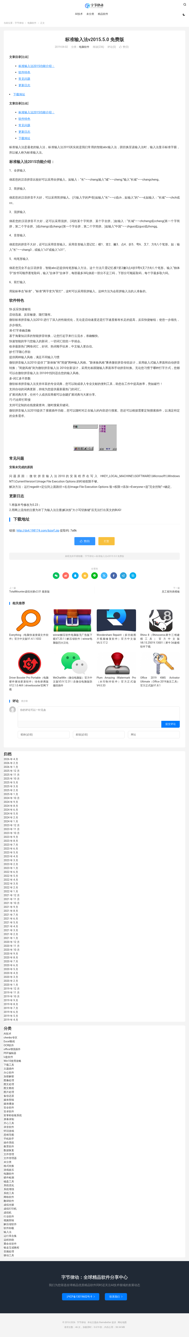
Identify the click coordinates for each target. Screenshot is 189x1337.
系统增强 (9, 1190)
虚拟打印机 (10, 1209)
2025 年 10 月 (12, 779)
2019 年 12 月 (12, 989)
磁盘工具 (9, 1182)
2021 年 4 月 (11, 927)
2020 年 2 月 (11, 981)
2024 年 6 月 (11, 810)
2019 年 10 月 (12, 997)
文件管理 (9, 1155)
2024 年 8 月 (11, 806)
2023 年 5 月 (11, 853)
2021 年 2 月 (11, 935)
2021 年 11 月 (12, 900)
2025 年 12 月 (12, 771)
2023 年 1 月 (11, 869)
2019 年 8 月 (11, 1005)
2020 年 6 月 (11, 966)
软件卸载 (9, 1229)
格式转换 (9, 1166)
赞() (124, 47)
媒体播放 (9, 1104)
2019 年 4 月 (11, 1020)
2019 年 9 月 (11, 1001)
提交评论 (170, 724)
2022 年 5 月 (11, 876)
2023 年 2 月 (11, 865)
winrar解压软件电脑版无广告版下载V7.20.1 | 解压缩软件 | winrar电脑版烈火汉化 (72, 639)
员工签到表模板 (171, 592)
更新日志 (24, 86)
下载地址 (19, 95)
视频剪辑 (9, 1221)
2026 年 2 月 (11, 763)
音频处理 (9, 1252)
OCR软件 (9, 1046)
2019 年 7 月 (11, 1009)
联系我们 (115, 1297)
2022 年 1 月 (11, 892)
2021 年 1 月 (11, 939)
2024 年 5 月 (11, 814)
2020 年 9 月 (11, 954)
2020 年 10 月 (12, 950)
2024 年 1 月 (11, 822)
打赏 (106, 542)
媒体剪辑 (9, 1100)
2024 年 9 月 (11, 802)
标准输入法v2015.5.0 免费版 (94, 40)
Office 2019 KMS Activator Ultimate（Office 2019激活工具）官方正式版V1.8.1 (160, 682)
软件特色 (24, 73)
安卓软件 (9, 1112)
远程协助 (9, 1240)
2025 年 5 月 (11, 783)
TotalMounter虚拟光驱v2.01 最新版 (29, 592)
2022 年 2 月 (11, 888)
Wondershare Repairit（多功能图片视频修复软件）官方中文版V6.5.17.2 (116, 639)
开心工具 (9, 1124)
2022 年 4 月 (11, 880)
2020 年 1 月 (11, 985)
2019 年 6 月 (11, 1012)
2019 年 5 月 (11, 1016)
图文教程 (9, 1089)
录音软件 (9, 1127)
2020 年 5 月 (11, 970)
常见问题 (24, 79)
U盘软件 (8, 1057)
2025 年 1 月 (11, 795)
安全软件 (9, 1108)
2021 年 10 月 (12, 904)
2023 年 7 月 (11, 845)
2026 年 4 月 (11, 760)
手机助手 (9, 1139)
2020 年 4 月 (11, 974)
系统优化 (9, 1186)
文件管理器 (10, 1159)
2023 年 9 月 (11, 837)
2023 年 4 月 (11, 857)
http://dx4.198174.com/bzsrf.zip (38, 531)
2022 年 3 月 (11, 884)
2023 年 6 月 (11, 849)
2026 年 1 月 (11, 767)
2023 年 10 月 (12, 833)
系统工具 (9, 1194)
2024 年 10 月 (12, 798)
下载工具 (9, 1065)
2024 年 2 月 (11, 818)
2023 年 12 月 (12, 826)
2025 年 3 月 (11, 787)
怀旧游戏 (9, 1131)
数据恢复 (9, 1151)
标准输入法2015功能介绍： (36, 67)
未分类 (90, 13)
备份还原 (9, 1096)
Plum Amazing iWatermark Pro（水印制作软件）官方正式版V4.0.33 (116, 682)
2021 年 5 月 (11, 923)
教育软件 (9, 1147)
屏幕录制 (9, 1120)
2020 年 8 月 (11, 958)
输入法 (7, 1232)
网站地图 (122, 1323)
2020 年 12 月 (12, 942)
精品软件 (102, 13)
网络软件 (9, 1197)
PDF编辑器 (10, 1054)
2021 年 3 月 (11, 931)
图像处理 (9, 1081)
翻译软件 (9, 1201)
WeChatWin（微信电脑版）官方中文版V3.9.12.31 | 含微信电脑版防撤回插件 (72, 682)
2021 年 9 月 (11, 907)
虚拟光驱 (9, 1205)
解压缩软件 (10, 1225)
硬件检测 (9, 1178)
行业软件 (9, 1217)
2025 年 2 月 (11, 791)
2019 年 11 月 (12, 993)
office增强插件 (12, 1050)
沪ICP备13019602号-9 (81, 1297)
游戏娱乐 (9, 1170)
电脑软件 (32, 24)
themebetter (105, 1323)
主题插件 (9, 1069)
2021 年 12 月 (12, 896)
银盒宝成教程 (11, 1248)
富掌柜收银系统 (13, 1116)
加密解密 (9, 1077)
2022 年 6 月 (11, 872)
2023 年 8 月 (11, 841)
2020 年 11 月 (12, 946)
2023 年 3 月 (11, 861)
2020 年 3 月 (11, 977)
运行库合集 (10, 1236)
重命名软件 (10, 1244)
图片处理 (9, 1092)
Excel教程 (9, 1042)
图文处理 (9, 1085)
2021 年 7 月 (11, 915)
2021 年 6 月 (11, 919)
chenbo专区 (10, 1038)
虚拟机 (7, 1213)
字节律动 (94, 6)
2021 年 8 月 (11, 911)
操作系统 (9, 1143)
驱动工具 (9, 1256)
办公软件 (9, 1073)
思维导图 (9, 1135)
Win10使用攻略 (12, 1061)
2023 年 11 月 (12, 830)
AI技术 (79, 13)
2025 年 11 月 (12, 775)
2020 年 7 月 (11, 962)
